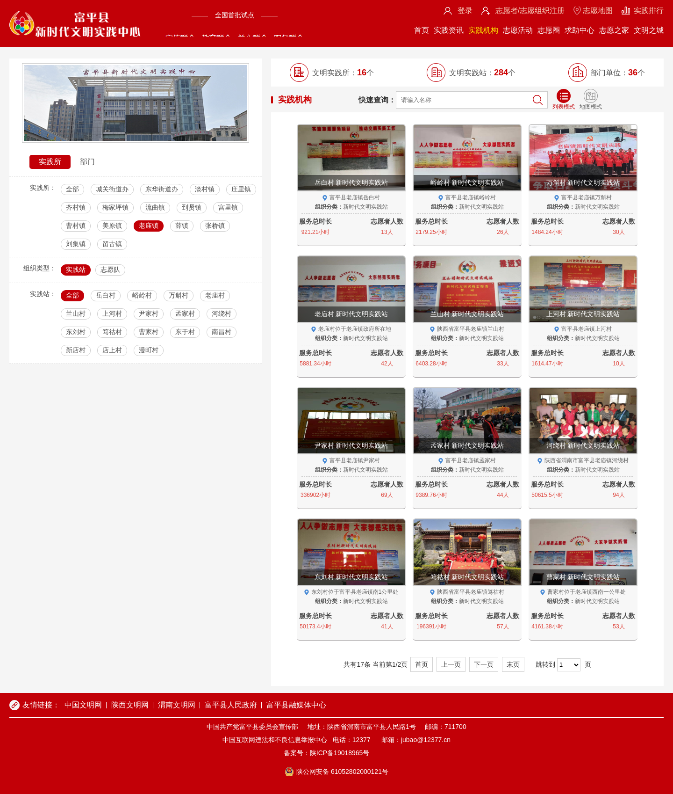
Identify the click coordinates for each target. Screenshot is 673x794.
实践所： (43, 187)
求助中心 (579, 30)
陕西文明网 (130, 705)
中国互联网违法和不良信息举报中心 (274, 739)
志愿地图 (598, 11)
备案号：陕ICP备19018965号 (327, 753)
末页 (513, 664)
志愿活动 (518, 30)
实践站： (43, 294)
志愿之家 (614, 30)
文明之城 (649, 30)
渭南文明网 (176, 705)
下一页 (484, 664)
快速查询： (377, 100)
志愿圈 (548, 30)
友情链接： (41, 705)
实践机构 (483, 30)
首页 (421, 30)
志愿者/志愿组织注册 (530, 11)
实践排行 (649, 11)
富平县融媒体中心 (296, 705)
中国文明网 (83, 705)
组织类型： (39, 268)
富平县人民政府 (231, 705)
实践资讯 (449, 30)
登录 (465, 11)
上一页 (451, 664)
